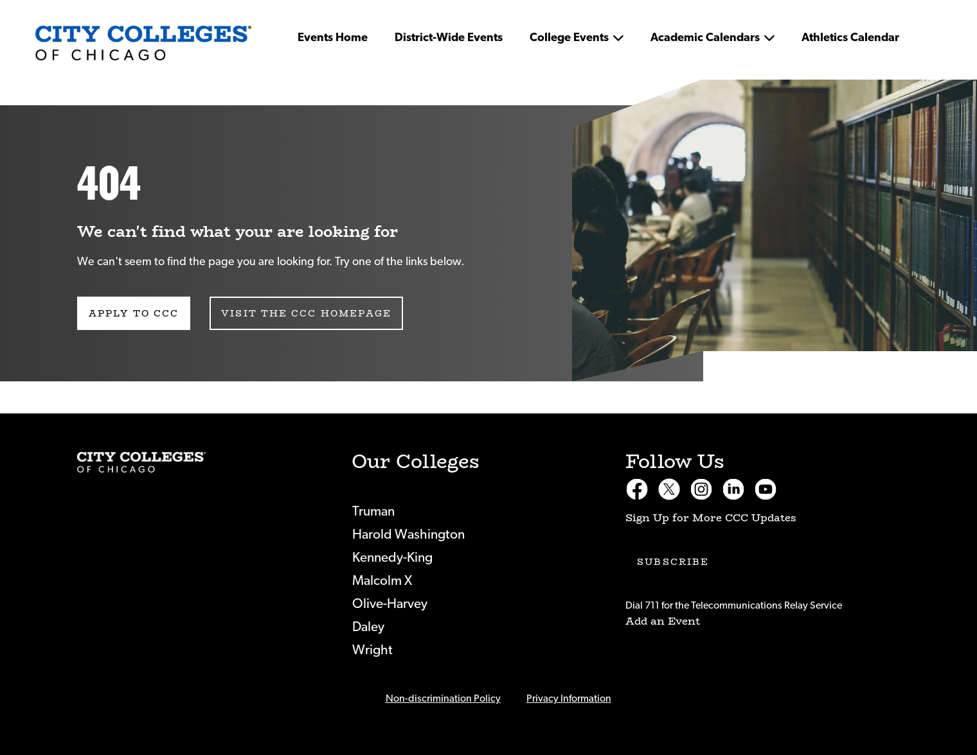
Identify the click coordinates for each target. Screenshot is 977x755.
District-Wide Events (449, 38)
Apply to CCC (134, 313)
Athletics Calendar (850, 38)
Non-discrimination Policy (443, 698)
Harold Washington (408, 534)
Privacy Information (568, 698)
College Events (569, 38)
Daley (368, 627)
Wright (372, 650)
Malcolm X (382, 580)
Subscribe (673, 562)
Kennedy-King (392, 557)
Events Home (333, 38)
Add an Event (662, 621)
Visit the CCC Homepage (306, 313)
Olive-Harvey (389, 604)
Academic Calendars (705, 38)
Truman (373, 511)
